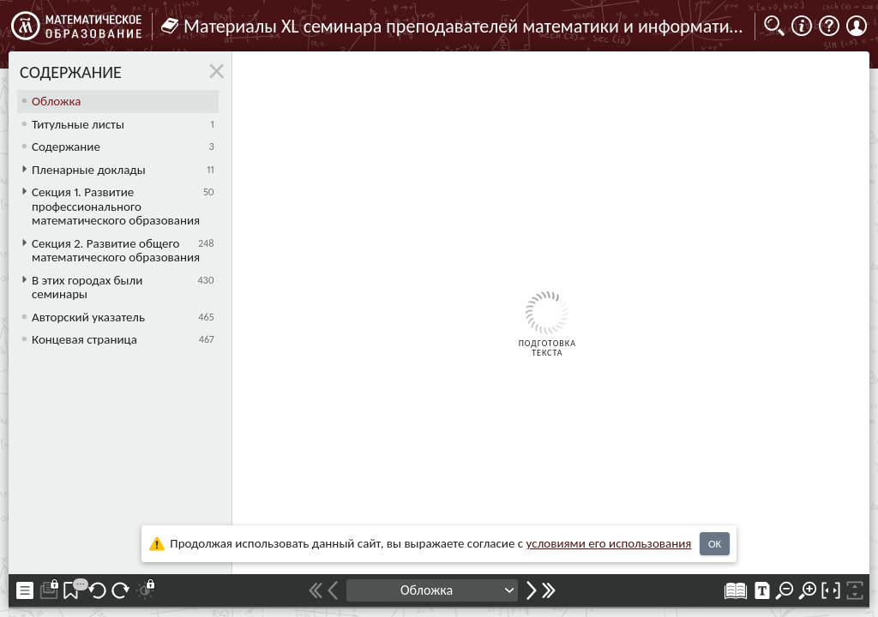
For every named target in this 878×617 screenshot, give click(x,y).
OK (714, 543)
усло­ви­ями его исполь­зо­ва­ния (609, 543)
